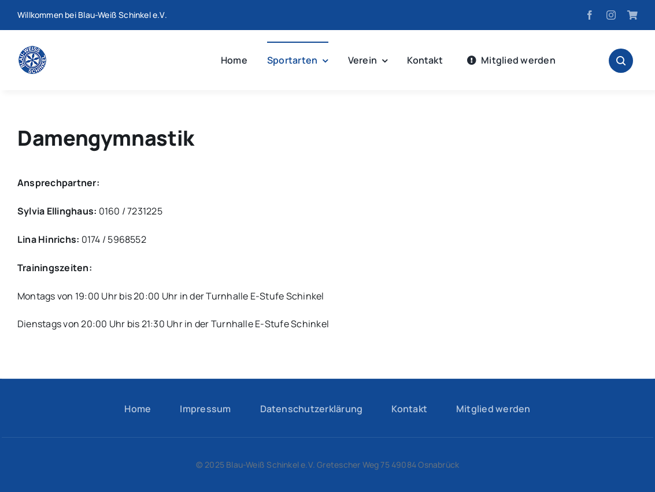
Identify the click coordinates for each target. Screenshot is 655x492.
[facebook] (589, 15)
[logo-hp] (32, 50)
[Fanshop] (632, 15)
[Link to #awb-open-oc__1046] (621, 61)
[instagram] (611, 15)
